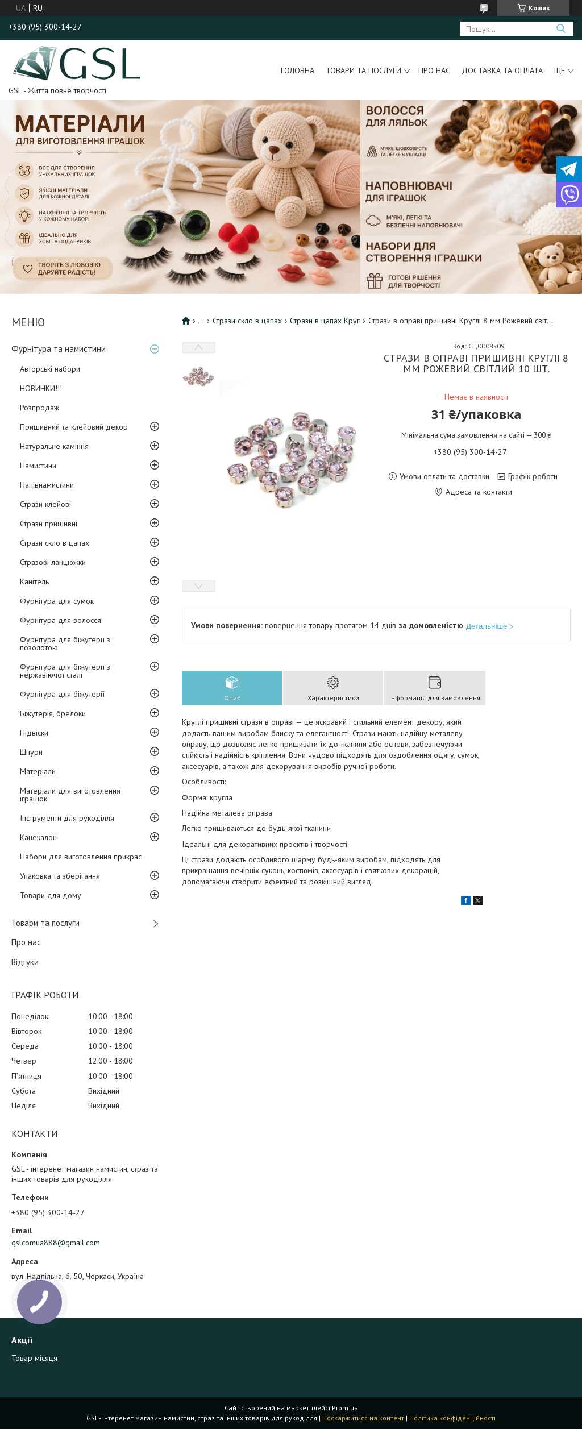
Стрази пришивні (48, 523)
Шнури (31, 752)
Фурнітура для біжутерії (62, 694)
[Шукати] (560, 29)
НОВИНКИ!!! (41, 388)
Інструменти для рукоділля (67, 818)
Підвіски (34, 733)
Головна (297, 70)
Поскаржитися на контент (363, 1418)
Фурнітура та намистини (58, 348)
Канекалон (38, 837)
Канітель (34, 581)
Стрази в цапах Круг (325, 321)
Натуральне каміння (54, 446)
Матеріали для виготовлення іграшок (70, 795)
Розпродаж (39, 407)
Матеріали (38, 771)
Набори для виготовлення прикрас (81, 856)
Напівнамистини (47, 485)
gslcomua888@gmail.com (55, 1242)
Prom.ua (345, 1407)
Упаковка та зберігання (60, 876)
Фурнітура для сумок (57, 601)
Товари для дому (50, 895)
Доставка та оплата (502, 70)
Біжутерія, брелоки (53, 713)
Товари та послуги (363, 70)
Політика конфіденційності (452, 1418)
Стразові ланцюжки (53, 562)
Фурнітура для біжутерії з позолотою (65, 643)
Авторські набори (50, 369)
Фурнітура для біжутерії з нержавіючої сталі (65, 671)
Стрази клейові (45, 504)
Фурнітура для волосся (60, 620)
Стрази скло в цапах (54, 543)
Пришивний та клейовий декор (74, 427)
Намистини (38, 465)
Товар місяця (34, 1358)
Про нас (434, 70)
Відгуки (25, 962)
